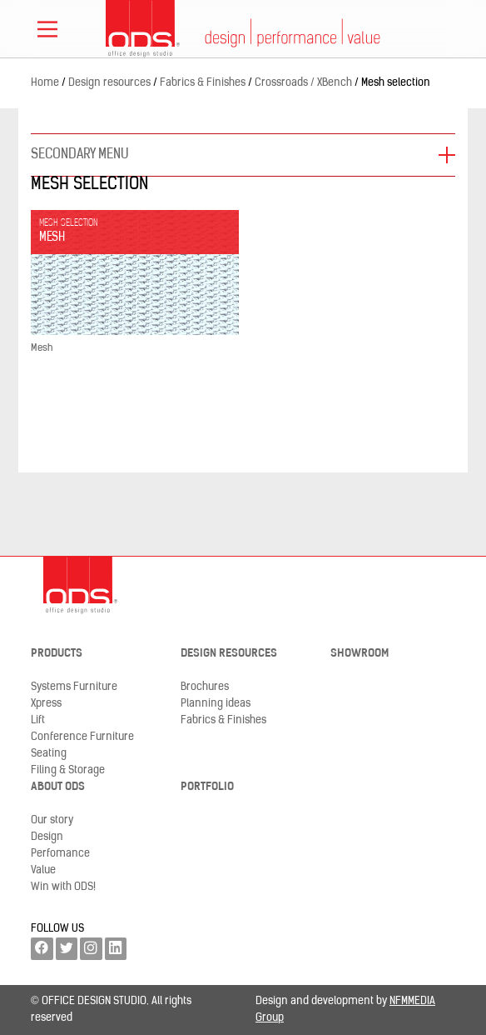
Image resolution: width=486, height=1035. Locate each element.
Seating (49, 753)
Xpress (46, 703)
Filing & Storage (68, 770)
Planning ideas (215, 703)
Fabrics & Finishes (223, 720)
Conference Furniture (82, 737)
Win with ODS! (63, 887)
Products (56, 653)
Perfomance (60, 853)
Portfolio (207, 787)
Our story (52, 820)
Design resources (229, 653)
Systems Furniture (74, 687)
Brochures (205, 687)
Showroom (359, 653)
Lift (38, 720)
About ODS (58, 787)
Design (47, 837)
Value (43, 870)
